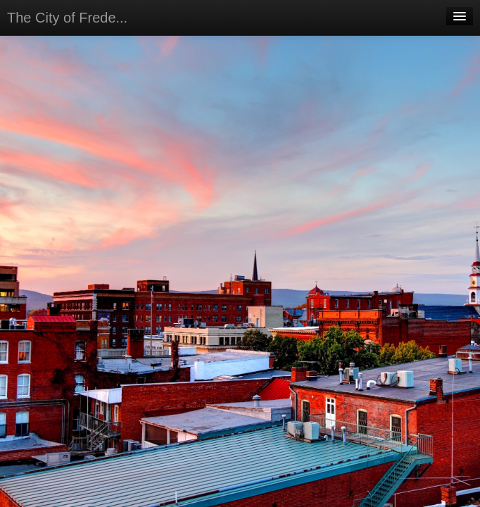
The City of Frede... (67, 17)
